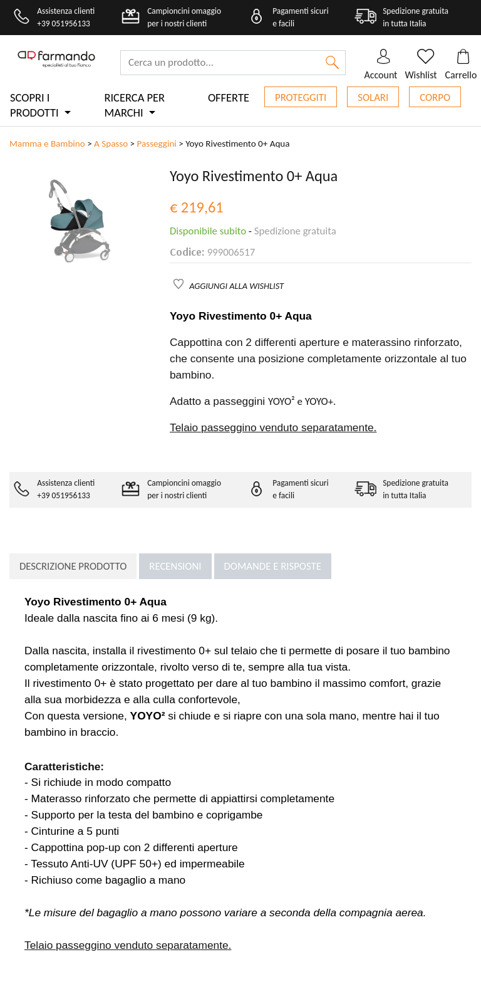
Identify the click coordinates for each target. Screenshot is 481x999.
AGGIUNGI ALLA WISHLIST (236, 285)
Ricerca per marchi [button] (134, 105)
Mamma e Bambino (47, 143)
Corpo (435, 97)
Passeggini (157, 143)
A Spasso (111, 143)
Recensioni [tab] (175, 566)
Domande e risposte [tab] (272, 566)
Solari (373, 97)
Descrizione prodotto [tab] (73, 566)
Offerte (228, 97)
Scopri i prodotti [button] (35, 105)
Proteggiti (300, 97)
